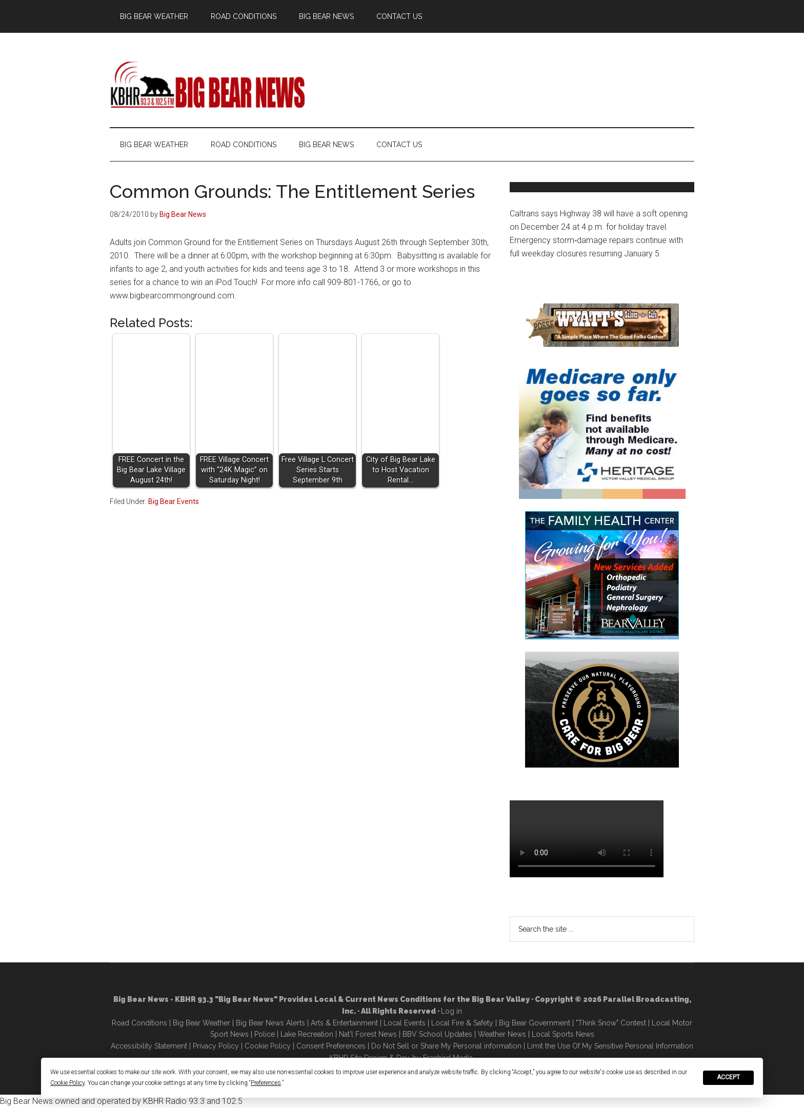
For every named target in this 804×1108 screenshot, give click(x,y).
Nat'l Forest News (368, 1034)
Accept (728, 1077)
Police (264, 1034)
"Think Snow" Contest (611, 1023)
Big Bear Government (534, 1023)
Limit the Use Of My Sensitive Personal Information (610, 1046)
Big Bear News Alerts (270, 1023)
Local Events (405, 1023)
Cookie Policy (268, 1046)
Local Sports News (563, 1034)
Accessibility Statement (149, 1046)
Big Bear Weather (201, 1023)
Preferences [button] (266, 1082)
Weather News (502, 1034)
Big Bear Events (173, 501)
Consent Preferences (331, 1046)
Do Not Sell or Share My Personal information (446, 1046)
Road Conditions (139, 1023)
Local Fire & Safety (462, 1023)
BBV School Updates (437, 1034)
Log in (451, 1011)
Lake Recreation (306, 1034)
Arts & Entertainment (344, 1023)
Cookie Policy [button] (67, 1082)
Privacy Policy (216, 1046)
